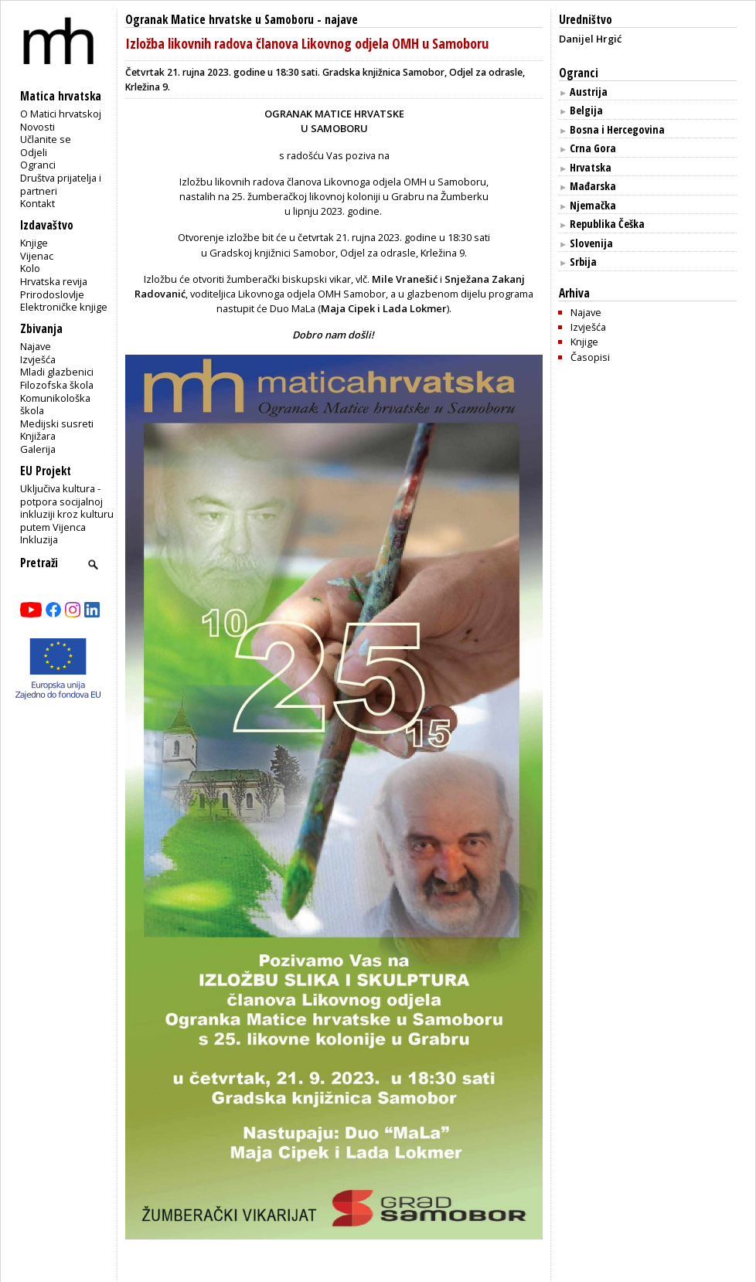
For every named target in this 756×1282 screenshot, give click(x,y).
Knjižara (38, 436)
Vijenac (36, 256)
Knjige (34, 243)
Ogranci (38, 165)
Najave (35, 346)
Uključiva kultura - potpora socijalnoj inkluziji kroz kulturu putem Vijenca (67, 507)
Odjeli (33, 152)
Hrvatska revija (53, 281)
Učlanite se (45, 139)
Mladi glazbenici (57, 372)
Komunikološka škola (55, 404)
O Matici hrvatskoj (60, 114)
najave (341, 20)
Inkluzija (39, 539)
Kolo (30, 268)
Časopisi (590, 357)
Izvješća (38, 359)
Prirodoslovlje (52, 294)
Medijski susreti (57, 423)
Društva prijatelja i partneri (60, 184)
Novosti (37, 127)
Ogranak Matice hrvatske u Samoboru (219, 20)
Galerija (38, 449)
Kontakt (37, 203)
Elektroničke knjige (63, 307)
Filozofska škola (57, 385)
